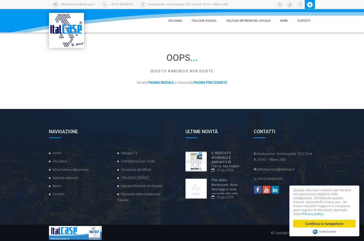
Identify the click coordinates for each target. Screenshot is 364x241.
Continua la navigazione (325, 223)
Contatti (303, 20)
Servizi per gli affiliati (136, 169)
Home (57, 153)
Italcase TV (129, 153)
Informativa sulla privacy (71, 169)
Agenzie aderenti (65, 178)
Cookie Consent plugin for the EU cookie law (325, 231)
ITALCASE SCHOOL (204, 20)
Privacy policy (313, 213)
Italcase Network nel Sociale (248, 20)
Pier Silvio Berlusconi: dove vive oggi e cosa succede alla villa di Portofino (224, 189)
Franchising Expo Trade (138, 161)
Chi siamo (175, 20)
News (284, 20)
